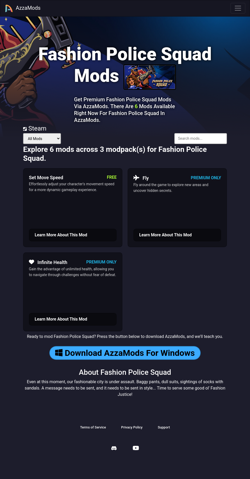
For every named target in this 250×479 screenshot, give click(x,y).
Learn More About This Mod (61, 234)
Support (164, 427)
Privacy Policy (131, 427)
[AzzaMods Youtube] (136, 448)
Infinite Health (48, 262)
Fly (141, 178)
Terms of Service (93, 427)
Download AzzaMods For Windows (125, 353)
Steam (34, 128)
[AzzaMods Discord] (114, 448)
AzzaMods (22, 8)
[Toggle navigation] (238, 8)
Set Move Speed (46, 177)
